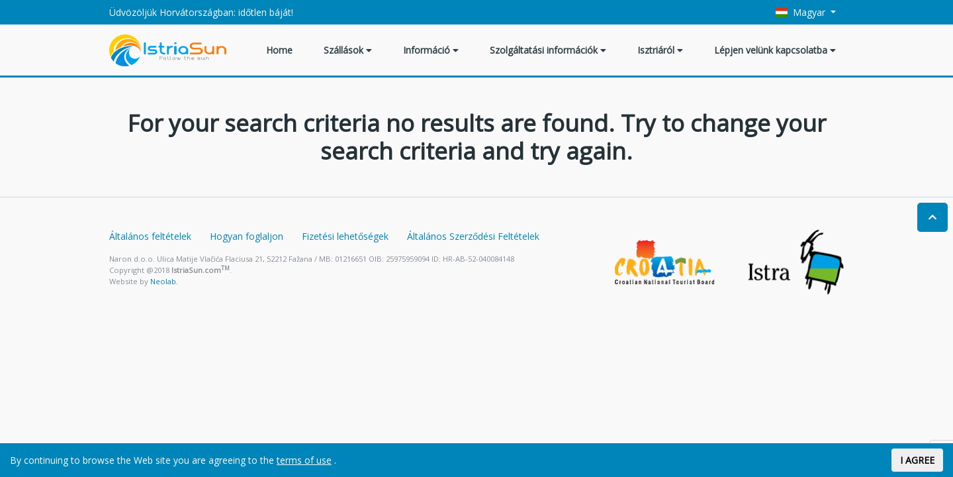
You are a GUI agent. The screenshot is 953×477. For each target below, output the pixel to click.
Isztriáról (660, 50)
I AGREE (917, 460)
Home (279, 50)
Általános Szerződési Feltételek (473, 236)
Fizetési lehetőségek (345, 236)
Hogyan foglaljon (246, 236)
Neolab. (164, 281)
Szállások (348, 50)
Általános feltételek (150, 236)
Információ (431, 50)
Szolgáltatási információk (548, 50)
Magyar (802, 12)
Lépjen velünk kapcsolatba (775, 50)
